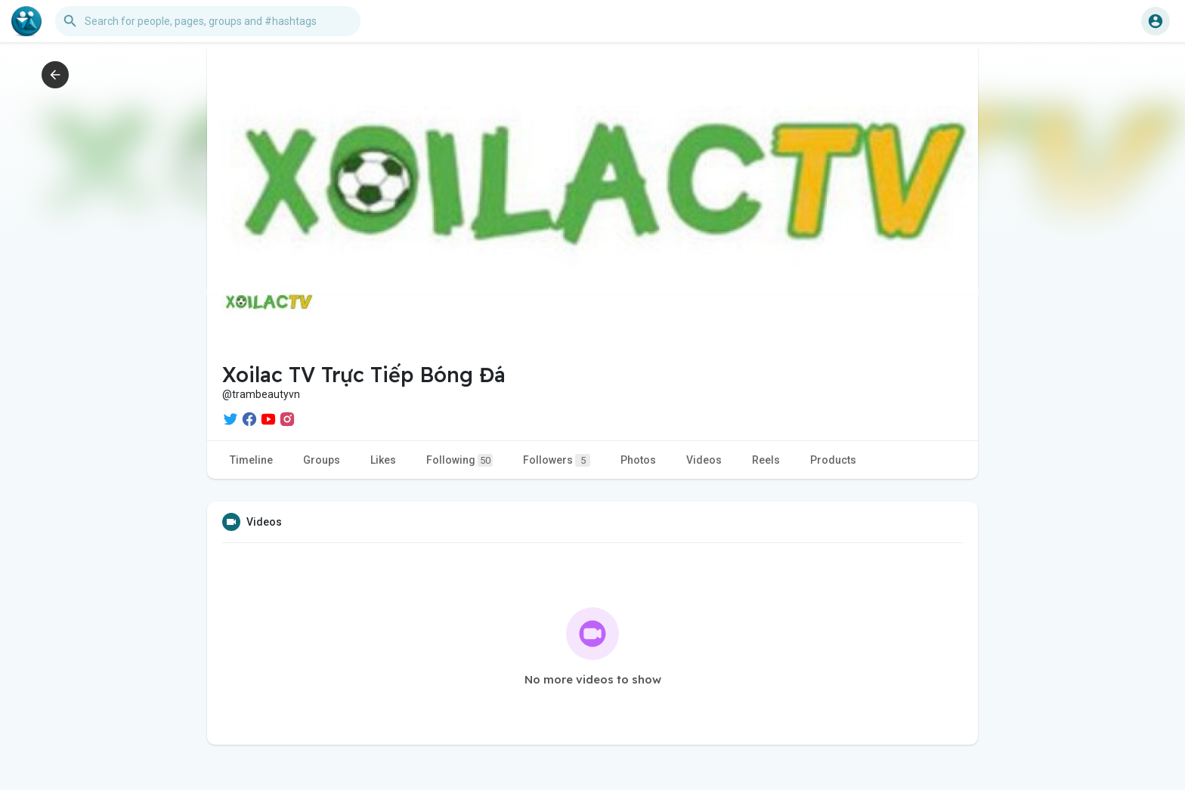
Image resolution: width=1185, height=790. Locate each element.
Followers (556, 460)
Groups (321, 460)
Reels (766, 460)
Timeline (251, 460)
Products (833, 460)
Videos (704, 460)
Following (459, 460)
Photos (638, 460)
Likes (383, 460)
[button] (207, 21)
